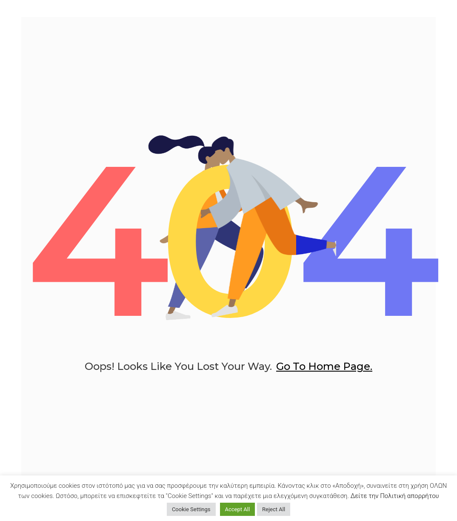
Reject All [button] (273, 509)
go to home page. (324, 366)
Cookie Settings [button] (191, 509)
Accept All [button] (237, 509)
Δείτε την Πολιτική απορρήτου (395, 496)
